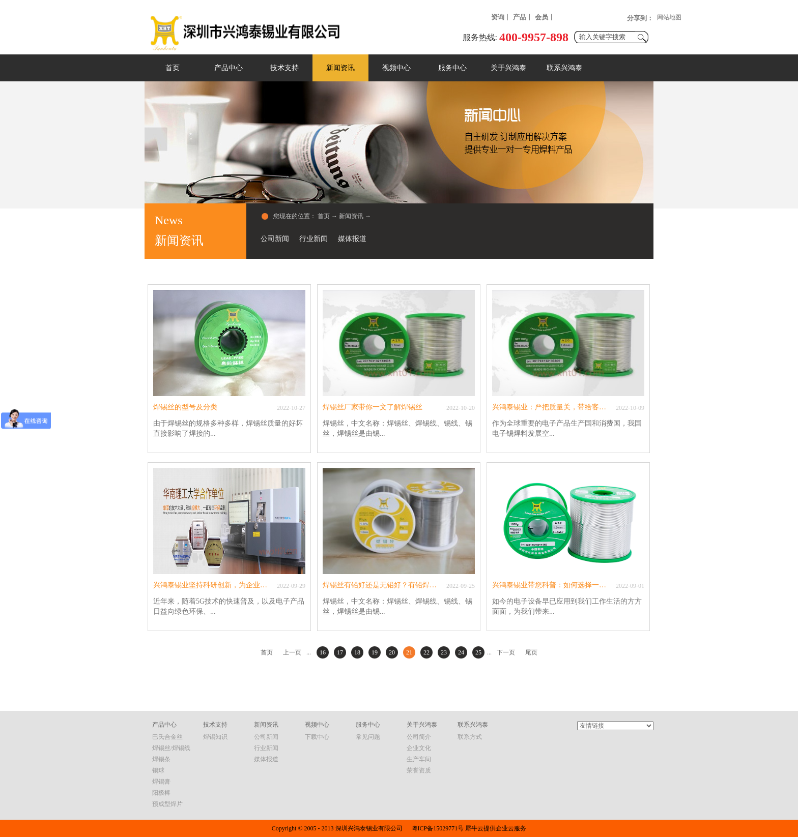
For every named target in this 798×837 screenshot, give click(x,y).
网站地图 (669, 17)
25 (478, 652)
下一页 (506, 652)
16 (323, 652)
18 (357, 652)
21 (409, 652)
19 (375, 652)
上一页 (292, 652)
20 (392, 652)
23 (444, 652)
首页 (172, 68)
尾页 (531, 652)
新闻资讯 (351, 216)
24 (461, 652)
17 (340, 652)
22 (426, 652)
